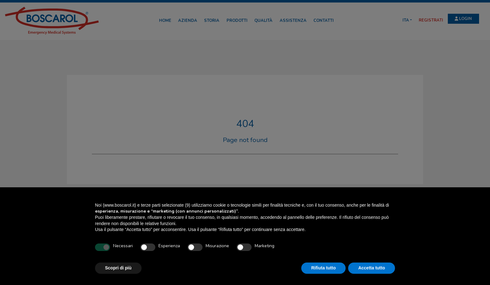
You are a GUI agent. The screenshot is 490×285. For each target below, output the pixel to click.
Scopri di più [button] (118, 267)
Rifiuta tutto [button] (323, 267)
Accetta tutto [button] (371, 267)
